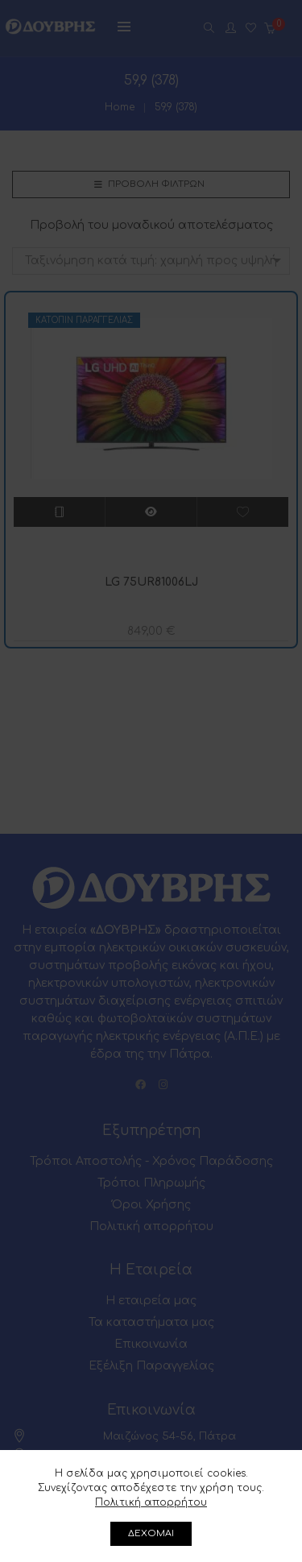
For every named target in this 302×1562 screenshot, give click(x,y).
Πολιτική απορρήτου (151, 1502)
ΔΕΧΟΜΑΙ (151, 1533)
